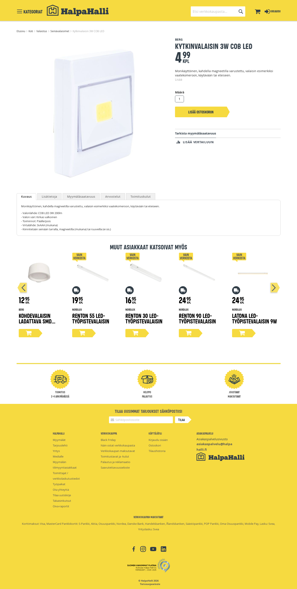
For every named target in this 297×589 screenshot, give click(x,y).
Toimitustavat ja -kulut (115, 456)
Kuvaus (26, 196)
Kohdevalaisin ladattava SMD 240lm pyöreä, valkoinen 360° (35, 323)
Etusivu (21, 31)
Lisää (178, 79)
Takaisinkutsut (62, 501)
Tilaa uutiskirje (62, 495)
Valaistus (42, 31)
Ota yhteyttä (61, 490)
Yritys (56, 451)
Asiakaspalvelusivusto (212, 439)
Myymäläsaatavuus (81, 196)
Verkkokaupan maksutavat (118, 451)
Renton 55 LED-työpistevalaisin (90, 318)
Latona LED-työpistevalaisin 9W (254, 318)
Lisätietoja (49, 196)
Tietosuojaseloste (150, 584)
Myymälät (59, 440)
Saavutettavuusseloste (115, 467)
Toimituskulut (141, 196)
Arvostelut (113, 196)
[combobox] (218, 11)
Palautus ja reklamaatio (115, 462)
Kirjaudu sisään (158, 440)
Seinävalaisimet (60, 31)
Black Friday (108, 440)
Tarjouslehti (60, 445)
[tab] (26, 196)
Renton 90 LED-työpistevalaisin (197, 318)
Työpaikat (59, 484)
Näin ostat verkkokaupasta (118, 445)
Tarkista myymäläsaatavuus (195, 133)
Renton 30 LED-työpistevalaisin (143, 318)
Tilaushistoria (157, 451)
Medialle (58, 456)
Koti (31, 31)
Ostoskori (155, 445)
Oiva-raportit (61, 506)
